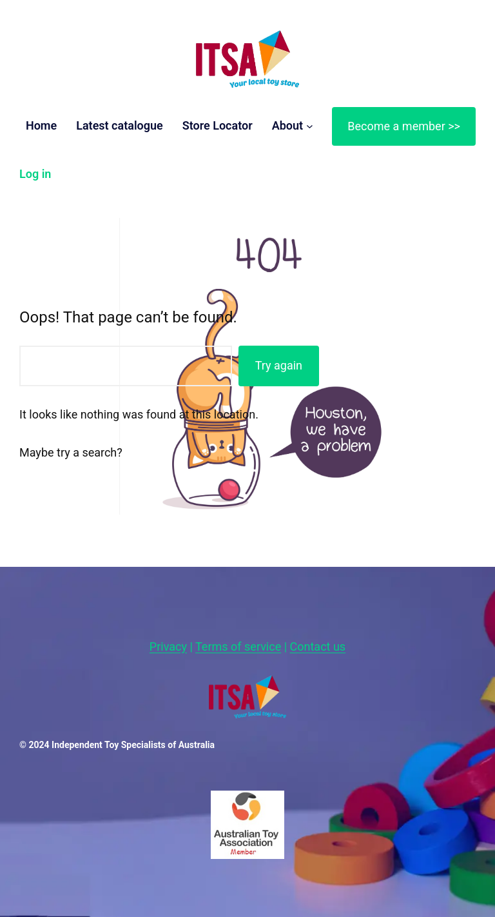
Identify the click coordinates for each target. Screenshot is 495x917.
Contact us (318, 646)
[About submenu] (309, 126)
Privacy (168, 646)
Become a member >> (403, 126)
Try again (278, 365)
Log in (35, 174)
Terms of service (238, 646)
